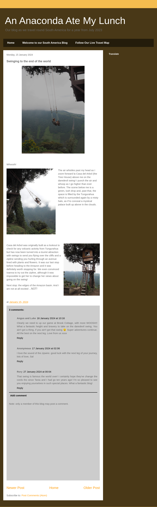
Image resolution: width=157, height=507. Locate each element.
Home (10, 42)
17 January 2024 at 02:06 (46, 348)
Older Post (92, 488)
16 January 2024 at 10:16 (51, 318)
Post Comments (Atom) (34, 495)
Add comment (18, 395)
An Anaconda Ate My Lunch (65, 20)
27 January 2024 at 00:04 (37, 371)
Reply (20, 338)
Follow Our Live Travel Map (92, 42)
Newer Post (15, 488)
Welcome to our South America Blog (44, 42)
